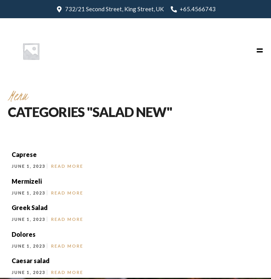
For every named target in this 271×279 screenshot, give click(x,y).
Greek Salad (30, 207)
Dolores (24, 234)
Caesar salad (31, 260)
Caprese (24, 154)
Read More (67, 166)
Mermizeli (27, 181)
